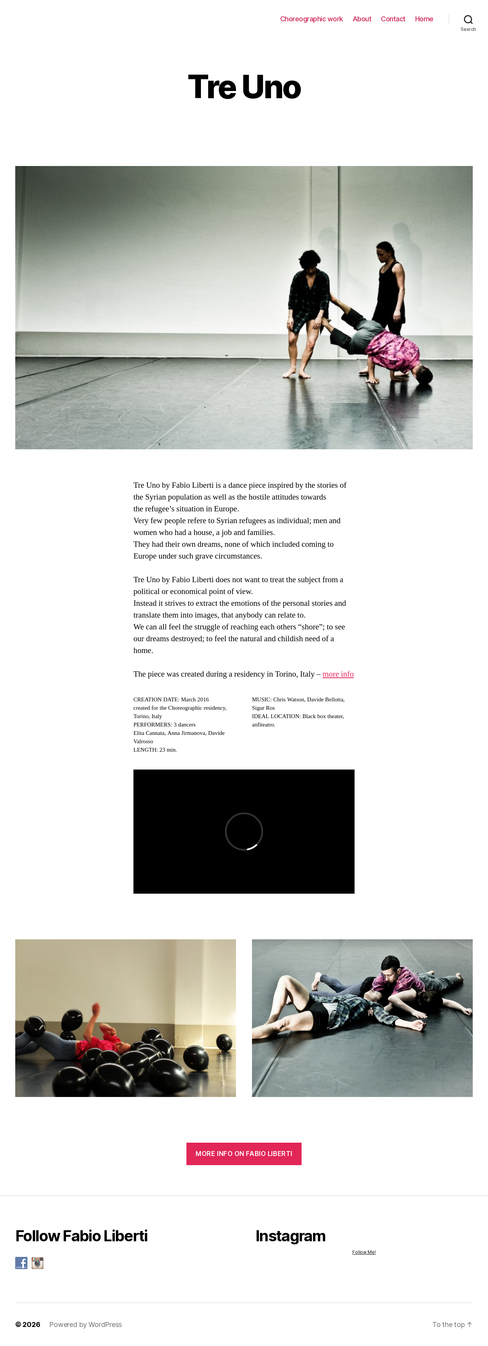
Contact (393, 19)
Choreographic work (311, 19)
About (362, 19)
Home (424, 19)
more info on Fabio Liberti (244, 1154)
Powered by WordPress (85, 1324)
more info (338, 674)
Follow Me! (364, 1252)
